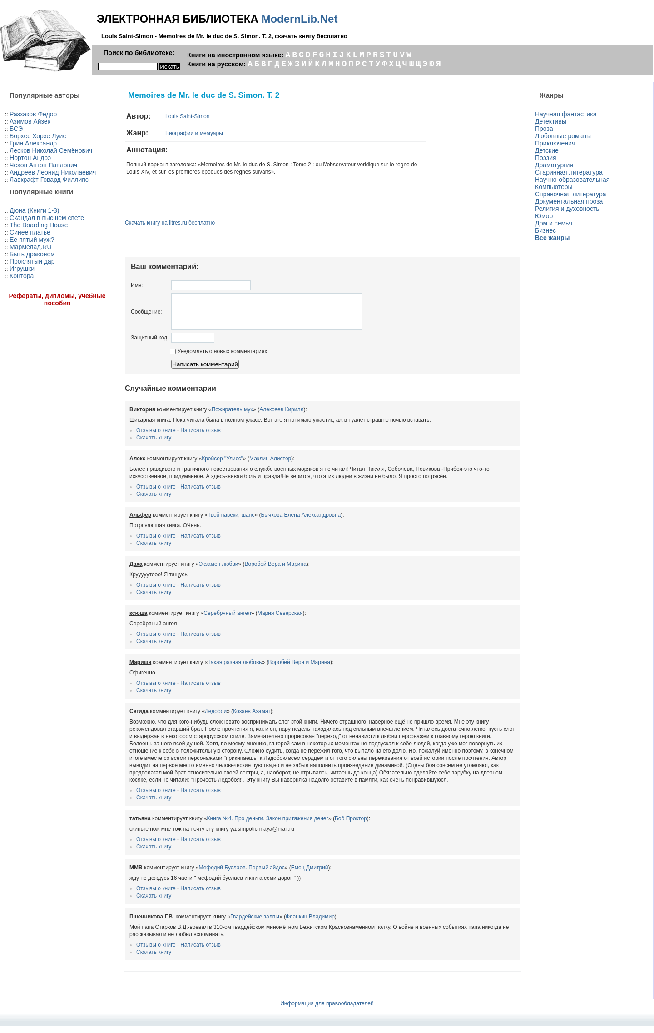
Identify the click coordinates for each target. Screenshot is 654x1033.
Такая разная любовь (235, 669)
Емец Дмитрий (309, 874)
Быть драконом (32, 254)
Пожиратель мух (232, 416)
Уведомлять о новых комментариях (218, 358)
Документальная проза (569, 201)
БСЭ (16, 128)
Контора (22, 275)
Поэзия (545, 157)
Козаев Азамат (251, 718)
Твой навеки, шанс (231, 522)
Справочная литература (570, 194)
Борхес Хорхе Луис (38, 136)
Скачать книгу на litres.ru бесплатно (170, 223)
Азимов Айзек (30, 121)
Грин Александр (33, 143)
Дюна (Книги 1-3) (34, 210)
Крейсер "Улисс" (222, 465)
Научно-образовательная (572, 179)
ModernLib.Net (299, 19)
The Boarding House (39, 225)
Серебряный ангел (227, 620)
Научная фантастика (566, 114)
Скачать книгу (153, 444)
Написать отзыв (200, 437)
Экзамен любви (218, 571)
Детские (547, 150)
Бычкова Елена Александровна (301, 522)
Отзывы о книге (156, 437)
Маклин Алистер (270, 465)
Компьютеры (554, 186)
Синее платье (30, 232)
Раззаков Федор (33, 114)
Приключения (555, 143)
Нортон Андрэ (30, 157)
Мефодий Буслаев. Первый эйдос (242, 874)
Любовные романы (563, 136)
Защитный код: (149, 344)
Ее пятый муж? (32, 239)
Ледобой (216, 718)
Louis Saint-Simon (187, 116)
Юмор (544, 216)
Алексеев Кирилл (281, 416)
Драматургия (554, 165)
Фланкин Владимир (310, 923)
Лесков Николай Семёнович (51, 150)
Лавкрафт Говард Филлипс (49, 179)
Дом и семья (553, 223)
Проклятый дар (32, 261)
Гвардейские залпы (254, 923)
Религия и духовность (567, 208)
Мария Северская (280, 620)
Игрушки (22, 268)
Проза (544, 128)
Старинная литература (569, 172)
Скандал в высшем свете (47, 217)
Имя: (137, 285)
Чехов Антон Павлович (43, 165)
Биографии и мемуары (194, 133)
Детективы (550, 121)
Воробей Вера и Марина (276, 571)
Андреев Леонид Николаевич (53, 172)
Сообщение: (146, 315)
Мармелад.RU (31, 246)
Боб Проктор (351, 825)
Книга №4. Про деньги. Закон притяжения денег (267, 825)
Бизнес (545, 230)
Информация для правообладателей (327, 1010)
